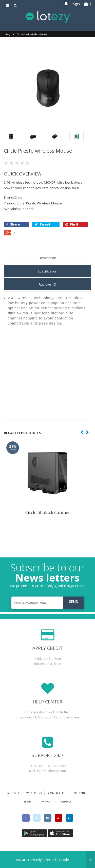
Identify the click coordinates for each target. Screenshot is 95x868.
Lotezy (7, 34)
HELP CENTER (78, 793)
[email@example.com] (47, 603)
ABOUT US (13, 793)
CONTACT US (56, 793)
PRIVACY (45, 801)
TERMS (27, 801)
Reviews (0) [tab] (47, 284)
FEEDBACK (65, 801)
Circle (18, 197)
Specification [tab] (47, 271)
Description (47, 257)
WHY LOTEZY (34, 793)
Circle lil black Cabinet (47, 512)
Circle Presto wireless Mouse (32, 34)
